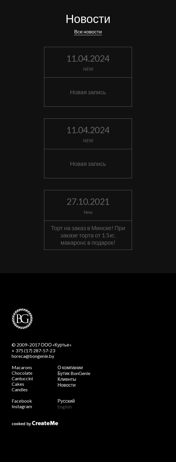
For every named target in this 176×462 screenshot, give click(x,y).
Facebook (22, 401)
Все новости (88, 32)
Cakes (18, 384)
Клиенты (66, 379)
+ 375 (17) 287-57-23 (33, 350)
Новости (66, 385)
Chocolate (22, 373)
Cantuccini (22, 378)
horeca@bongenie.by (33, 356)
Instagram (22, 406)
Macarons (22, 367)
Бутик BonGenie (73, 373)
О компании (70, 367)
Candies (20, 389)
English (64, 406)
